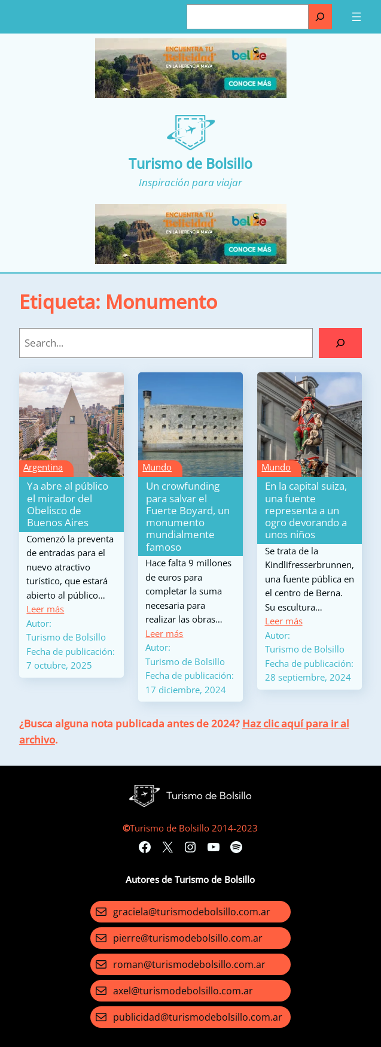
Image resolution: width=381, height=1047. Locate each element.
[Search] (340, 343)
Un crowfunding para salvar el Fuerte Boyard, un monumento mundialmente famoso (188, 516)
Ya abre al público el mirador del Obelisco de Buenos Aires (67, 504)
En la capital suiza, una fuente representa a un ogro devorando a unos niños (306, 510)
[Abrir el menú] (356, 17)
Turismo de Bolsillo (190, 163)
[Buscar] (320, 16)
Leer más (45, 609)
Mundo (157, 467)
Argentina (43, 467)
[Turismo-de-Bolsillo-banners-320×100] (190, 95)
